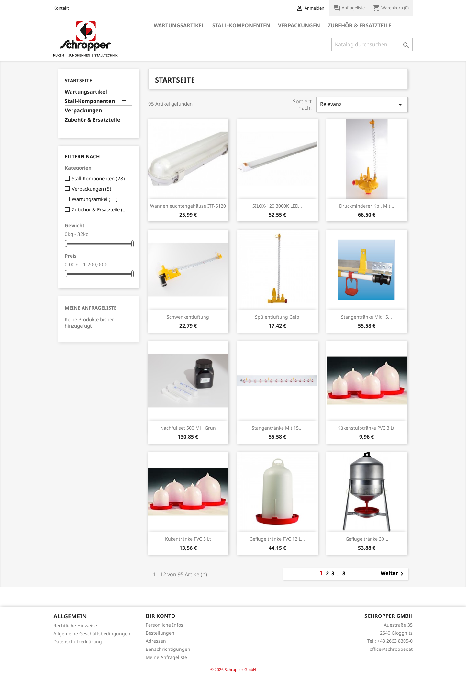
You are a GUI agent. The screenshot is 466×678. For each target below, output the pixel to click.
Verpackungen (299, 25)
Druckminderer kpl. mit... (366, 206)
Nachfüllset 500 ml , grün (188, 428)
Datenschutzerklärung (77, 641)
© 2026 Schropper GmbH (233, 669)
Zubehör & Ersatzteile (359, 25)
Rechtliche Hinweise (75, 625)
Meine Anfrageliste (90, 307)
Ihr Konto (160, 615)
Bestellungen (160, 633)
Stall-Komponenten (241, 25)
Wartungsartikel (179, 25)
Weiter (393, 574)
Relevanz (362, 104)
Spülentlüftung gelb (277, 317)
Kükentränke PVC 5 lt (188, 539)
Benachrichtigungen (168, 649)
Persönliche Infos (164, 625)
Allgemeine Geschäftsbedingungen (91, 633)
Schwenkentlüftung (188, 317)
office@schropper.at (391, 649)
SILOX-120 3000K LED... (277, 206)
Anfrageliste (349, 8)
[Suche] (372, 44)
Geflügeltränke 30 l (367, 539)
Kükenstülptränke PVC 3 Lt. (367, 428)
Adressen (156, 641)
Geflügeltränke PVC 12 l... (277, 539)
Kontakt (61, 8)
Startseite (78, 80)
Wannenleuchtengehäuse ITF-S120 (188, 206)
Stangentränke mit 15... (366, 317)
